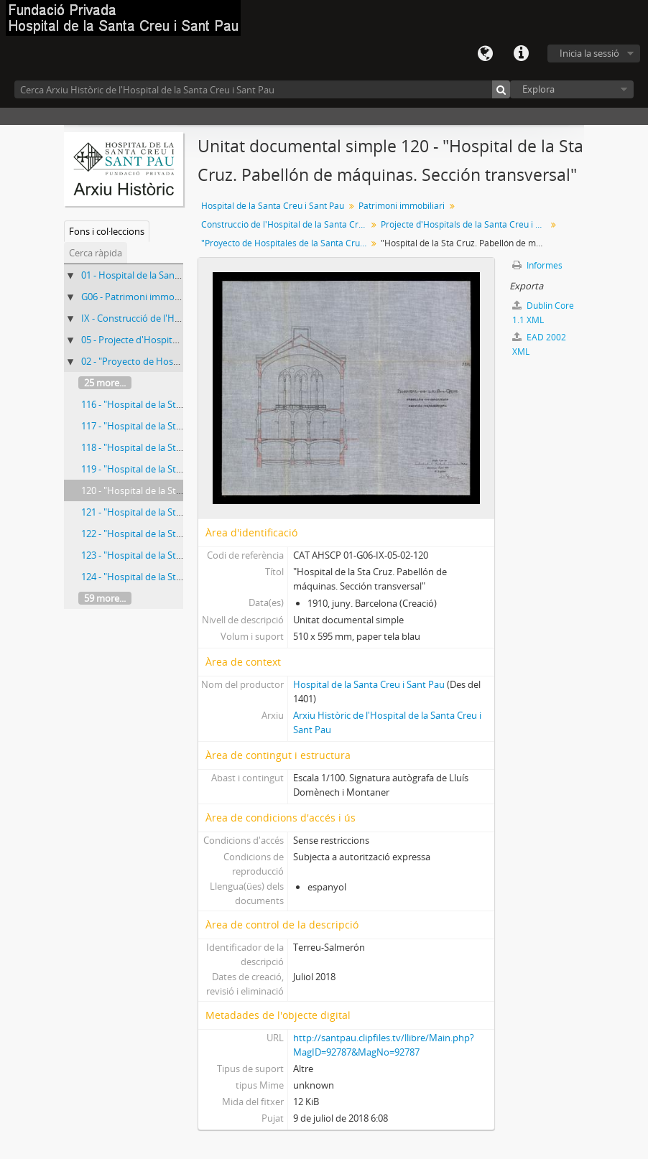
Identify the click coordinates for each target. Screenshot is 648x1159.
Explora (538, 89)
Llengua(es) (485, 54)
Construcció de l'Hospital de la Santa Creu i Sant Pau (285, 224)
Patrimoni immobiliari (401, 206)
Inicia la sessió (589, 53)
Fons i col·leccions (106, 231)
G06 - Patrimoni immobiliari (139, 296)
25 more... (105, 382)
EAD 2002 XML (539, 344)
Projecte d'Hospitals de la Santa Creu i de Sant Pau (465, 224)
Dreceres (521, 54)
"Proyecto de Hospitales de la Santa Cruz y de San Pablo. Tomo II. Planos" (285, 243)
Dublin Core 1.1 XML (543, 312)
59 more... (105, 598)
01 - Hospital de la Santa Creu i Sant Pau (165, 275)
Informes (537, 265)
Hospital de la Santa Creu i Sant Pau (272, 206)
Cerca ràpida (95, 252)
